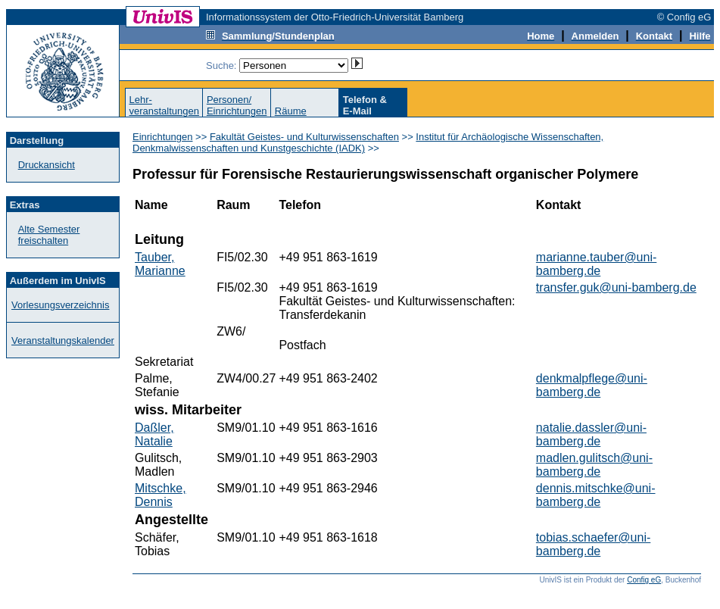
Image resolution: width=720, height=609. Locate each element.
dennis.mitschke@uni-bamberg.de (596, 495)
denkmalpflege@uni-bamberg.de (591, 385)
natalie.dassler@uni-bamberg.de (591, 434)
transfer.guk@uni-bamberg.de (616, 287)
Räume (291, 111)
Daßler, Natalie (154, 434)
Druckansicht (46, 164)
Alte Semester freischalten (49, 234)
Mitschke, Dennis (160, 495)
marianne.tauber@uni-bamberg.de (596, 264)
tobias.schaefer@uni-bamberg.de (593, 544)
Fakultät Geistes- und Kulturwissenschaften (304, 136)
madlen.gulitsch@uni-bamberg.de (594, 464)
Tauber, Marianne (160, 264)
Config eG (644, 580)
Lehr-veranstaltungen (164, 105)
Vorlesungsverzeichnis (60, 305)
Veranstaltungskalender (62, 340)
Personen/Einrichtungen (237, 105)
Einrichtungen (162, 136)
